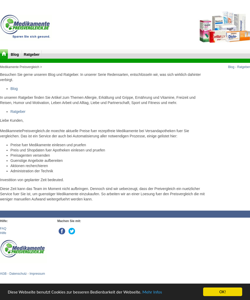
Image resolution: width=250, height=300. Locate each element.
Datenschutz (18, 273)
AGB (3, 273)
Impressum (37, 273)
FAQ (3, 228)
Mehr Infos (152, 292)
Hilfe (3, 233)
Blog (15, 54)
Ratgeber (32, 54)
